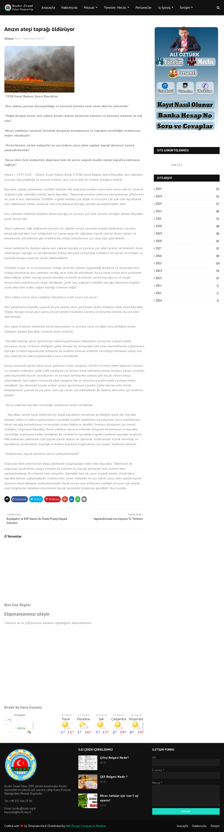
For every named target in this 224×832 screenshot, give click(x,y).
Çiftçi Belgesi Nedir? (114, 758)
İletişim (215, 826)
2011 (188, 293)
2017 (188, 248)
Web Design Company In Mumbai (86, 826)
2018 (188, 241)
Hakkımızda (199, 826)
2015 (188, 263)
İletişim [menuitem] (185, 7)
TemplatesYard (37, 826)
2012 (188, 285)
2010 (188, 300)
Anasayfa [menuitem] (48, 7)
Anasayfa (182, 826)
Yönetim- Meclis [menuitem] (115, 7)
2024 (188, 196)
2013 (188, 278)
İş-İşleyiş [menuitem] (164, 7)
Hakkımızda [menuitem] (69, 7)
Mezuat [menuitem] (89, 7)
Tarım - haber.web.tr (25, 38)
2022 (188, 211)
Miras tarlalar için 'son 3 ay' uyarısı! (119, 798)
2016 (188, 256)
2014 (188, 271)
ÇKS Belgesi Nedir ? (114, 777)
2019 (188, 233)
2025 (188, 189)
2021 (188, 219)
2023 (188, 204)
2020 (188, 226)
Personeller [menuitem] (144, 7)
